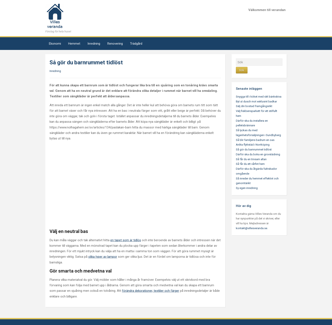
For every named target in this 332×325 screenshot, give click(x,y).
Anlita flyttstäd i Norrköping (253, 144)
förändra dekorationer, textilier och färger (150, 291)
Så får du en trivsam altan (251, 159)
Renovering (115, 43)
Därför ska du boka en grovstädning (258, 154)
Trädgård (136, 43)
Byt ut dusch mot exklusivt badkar (256, 101)
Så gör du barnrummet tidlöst (254, 149)
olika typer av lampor (102, 257)
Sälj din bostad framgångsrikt (254, 106)
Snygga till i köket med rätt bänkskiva (258, 96)
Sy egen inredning (247, 188)
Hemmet (74, 43)
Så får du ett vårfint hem (250, 163)
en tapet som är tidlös (125, 240)
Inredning (93, 43)
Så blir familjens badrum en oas (255, 140)
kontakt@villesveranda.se (251, 228)
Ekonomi (55, 43)
